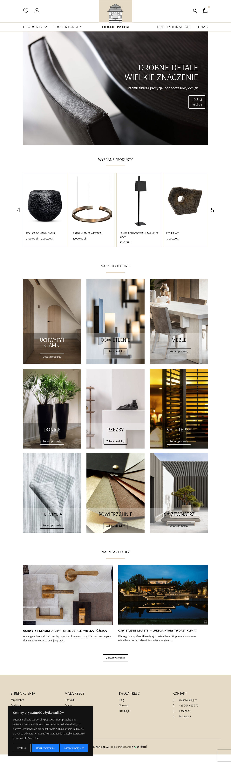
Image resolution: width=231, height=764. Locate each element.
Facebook (184, 720)
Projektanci (68, 27)
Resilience (172, 242)
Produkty (35, 27)
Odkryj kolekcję (197, 111)
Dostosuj (21, 748)
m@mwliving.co (188, 709)
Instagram (185, 726)
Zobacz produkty (52, 366)
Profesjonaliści (174, 27)
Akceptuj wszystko (74, 748)
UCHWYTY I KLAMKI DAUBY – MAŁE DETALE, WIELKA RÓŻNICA (65, 640)
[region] (50, 731)
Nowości (124, 715)
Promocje (124, 720)
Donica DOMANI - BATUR (40, 242)
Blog (121, 709)
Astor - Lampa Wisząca (87, 242)
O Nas (202, 27)
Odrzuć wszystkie (45, 748)
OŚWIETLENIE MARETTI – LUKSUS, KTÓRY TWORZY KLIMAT (157, 640)
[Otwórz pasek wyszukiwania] (195, 11)
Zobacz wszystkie (115, 667)
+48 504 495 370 (188, 715)
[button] (212, 219)
